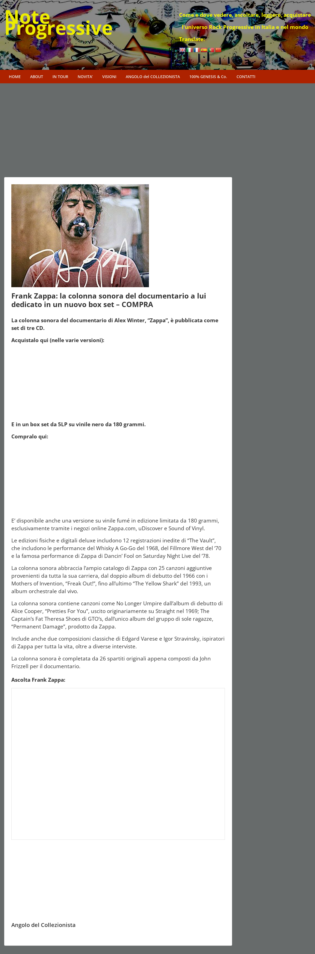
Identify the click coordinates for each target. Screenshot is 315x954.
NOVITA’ (85, 76)
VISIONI (109, 76)
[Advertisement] (118, 135)
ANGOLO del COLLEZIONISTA (153, 76)
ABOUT (36, 76)
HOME (15, 76)
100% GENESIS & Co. (208, 76)
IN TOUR (60, 76)
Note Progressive (58, 22)
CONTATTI (246, 76)
